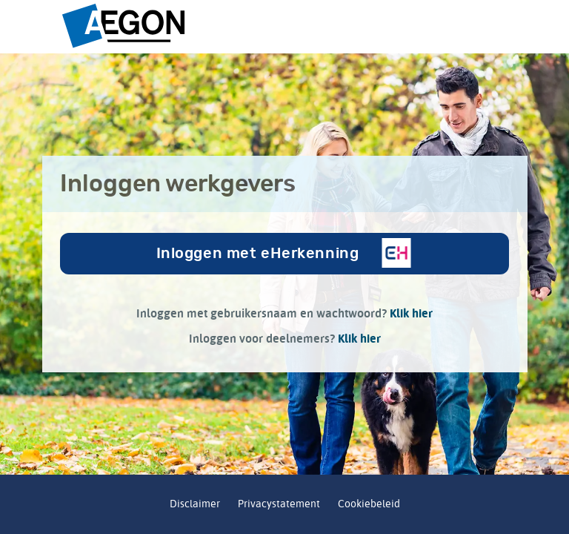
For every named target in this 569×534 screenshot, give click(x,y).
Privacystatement (279, 504)
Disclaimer (195, 504)
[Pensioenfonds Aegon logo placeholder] (284, 27)
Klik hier (411, 313)
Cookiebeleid (369, 504)
